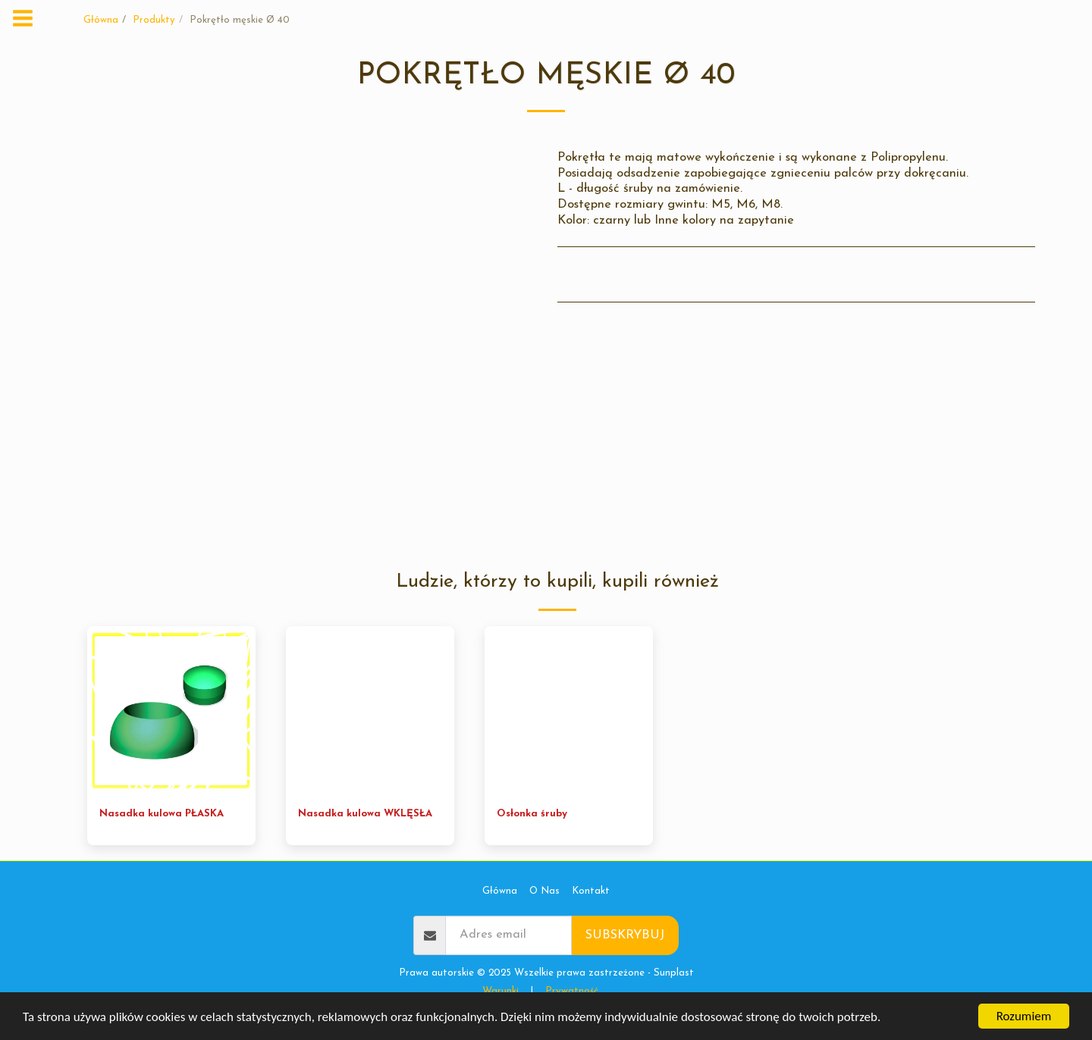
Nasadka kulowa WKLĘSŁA (365, 814)
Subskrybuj (624, 935)
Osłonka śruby (532, 814)
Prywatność (571, 991)
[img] (171, 710)
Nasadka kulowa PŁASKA (161, 814)
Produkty (154, 20)
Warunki (500, 991)
